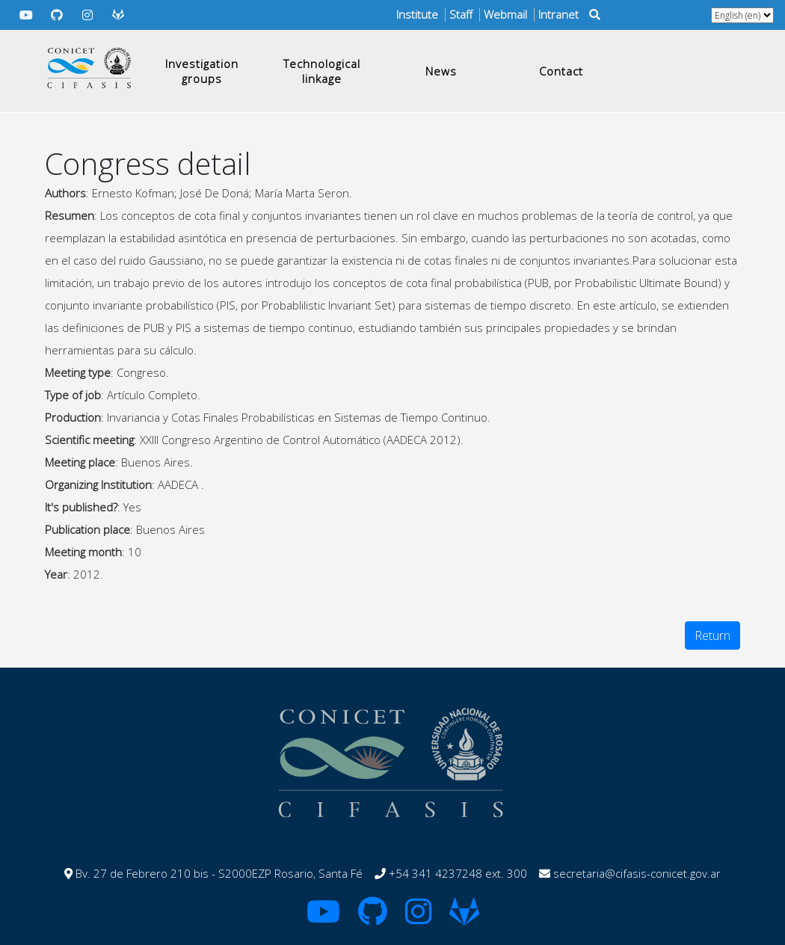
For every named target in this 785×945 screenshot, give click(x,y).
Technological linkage (321, 71)
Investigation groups (201, 71)
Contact (561, 71)
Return (712, 635)
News (441, 71)
